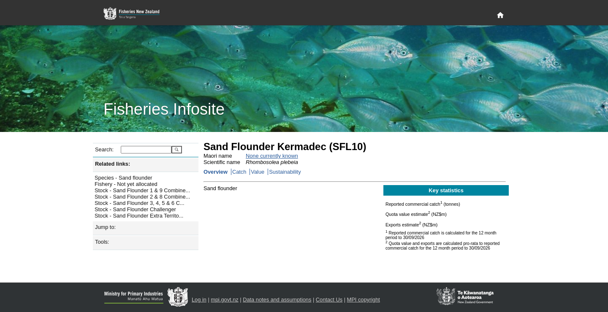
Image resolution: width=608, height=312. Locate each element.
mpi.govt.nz (224, 299)
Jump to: (105, 227)
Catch (239, 172)
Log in (199, 299)
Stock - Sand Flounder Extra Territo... (139, 215)
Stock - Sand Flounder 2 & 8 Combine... (142, 197)
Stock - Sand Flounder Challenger (135, 209)
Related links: (112, 164)
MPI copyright (363, 299)
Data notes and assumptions (277, 299)
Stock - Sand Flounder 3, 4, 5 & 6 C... (140, 203)
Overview (216, 172)
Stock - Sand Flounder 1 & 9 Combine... (142, 190)
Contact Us (329, 299)
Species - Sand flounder (123, 178)
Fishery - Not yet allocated (126, 184)
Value (257, 172)
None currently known (272, 156)
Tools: (102, 242)
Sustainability (285, 172)
